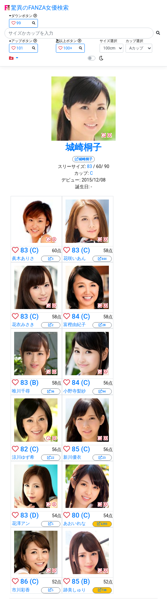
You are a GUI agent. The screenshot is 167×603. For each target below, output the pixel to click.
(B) (34, 382)
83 (89, 166)
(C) (34, 250)
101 (23, 48)
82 (24, 449)
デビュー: (70, 179)
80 (75, 515)
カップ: (81, 173)
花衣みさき (23, 324)
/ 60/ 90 (101, 166)
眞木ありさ (23, 258)
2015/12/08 (94, 179)
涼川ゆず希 (23, 457)
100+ (70, 48)
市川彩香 (21, 589)
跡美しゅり (74, 589)
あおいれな (74, 523)
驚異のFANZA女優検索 (36, 7)
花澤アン (21, 523)
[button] (13, 58)
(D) (34, 515)
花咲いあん (74, 258)
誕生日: (82, 186)
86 (24, 581)
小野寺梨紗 (74, 391)
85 (75, 449)
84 (75, 316)
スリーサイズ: (72, 166)
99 (23, 23)
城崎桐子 (83, 147)
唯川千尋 (21, 391)
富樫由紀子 (74, 324)
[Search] (79, 33)
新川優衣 (72, 457)
